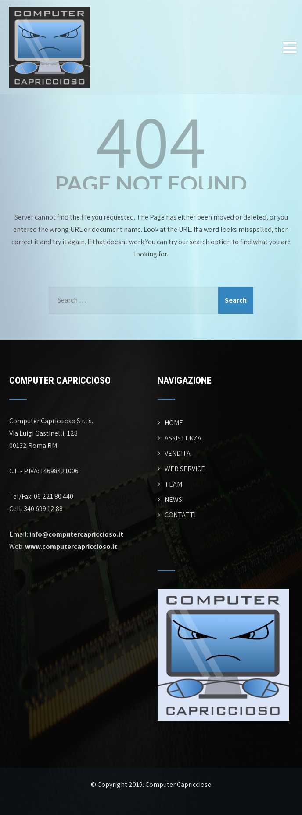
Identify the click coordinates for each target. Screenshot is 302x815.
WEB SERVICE (185, 468)
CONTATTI (180, 514)
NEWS (173, 499)
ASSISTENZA (183, 438)
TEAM (173, 484)
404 (151, 140)
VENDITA (178, 453)
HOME (174, 422)
